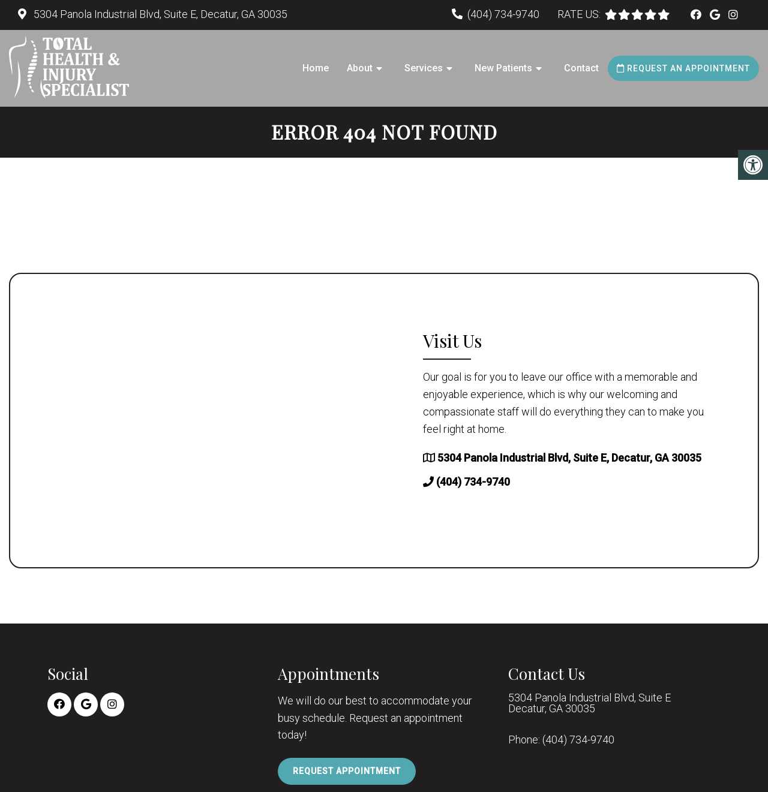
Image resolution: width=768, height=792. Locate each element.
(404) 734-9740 (503, 14)
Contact (581, 68)
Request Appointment (347, 771)
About (360, 68)
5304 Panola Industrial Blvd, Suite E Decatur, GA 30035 (589, 703)
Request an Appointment (683, 68)
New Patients (503, 68)
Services (423, 68)
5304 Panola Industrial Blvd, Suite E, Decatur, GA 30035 (159, 14)
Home (315, 68)
